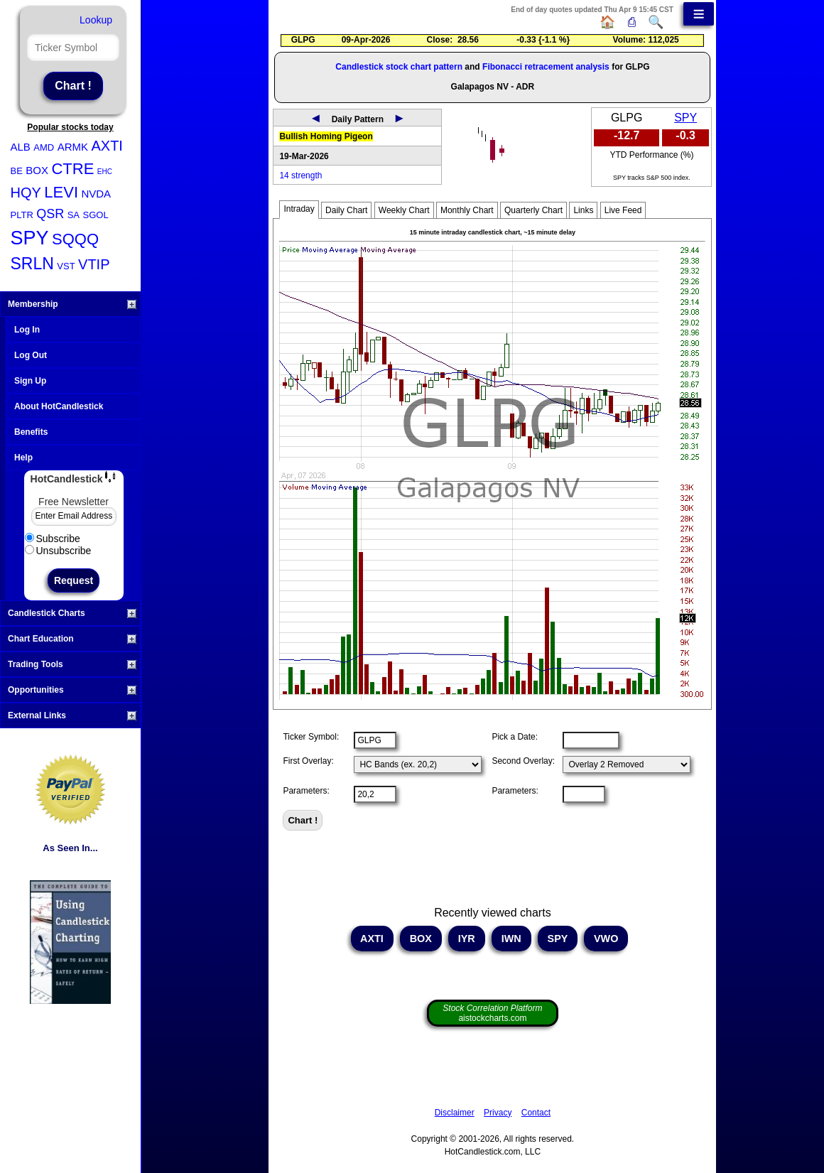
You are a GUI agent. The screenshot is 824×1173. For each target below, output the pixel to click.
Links (583, 210)
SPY (30, 238)
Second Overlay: (523, 761)
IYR (466, 938)
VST (66, 266)
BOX (37, 170)
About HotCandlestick (58, 406)
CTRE (72, 169)
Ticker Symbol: (311, 737)
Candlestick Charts (72, 613)
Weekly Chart (404, 210)
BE (17, 171)
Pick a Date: (515, 737)
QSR (50, 214)
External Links (72, 715)
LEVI (61, 192)
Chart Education (72, 639)
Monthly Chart (467, 210)
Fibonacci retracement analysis (545, 67)
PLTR (22, 215)
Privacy (497, 1113)
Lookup (96, 20)
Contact (536, 1113)
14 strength (300, 175)
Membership (72, 304)
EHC (104, 171)
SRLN (32, 263)
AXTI (106, 145)
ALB (21, 147)
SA (73, 215)
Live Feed (623, 210)
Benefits (31, 432)
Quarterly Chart (533, 210)
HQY (26, 192)
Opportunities (72, 690)
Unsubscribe (58, 550)
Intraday (298, 209)
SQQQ (75, 239)
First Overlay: (308, 761)
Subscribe (52, 538)
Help (23, 458)
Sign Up (30, 381)
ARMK (73, 147)
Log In (27, 330)
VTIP (93, 264)
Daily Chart (346, 210)
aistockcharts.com (492, 1013)
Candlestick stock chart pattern (398, 67)
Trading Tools (72, 664)
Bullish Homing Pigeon (325, 136)
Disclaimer (455, 1113)
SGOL (95, 215)
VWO (606, 938)
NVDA (96, 194)
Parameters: (306, 791)
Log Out (30, 355)
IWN (511, 938)
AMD (43, 147)
